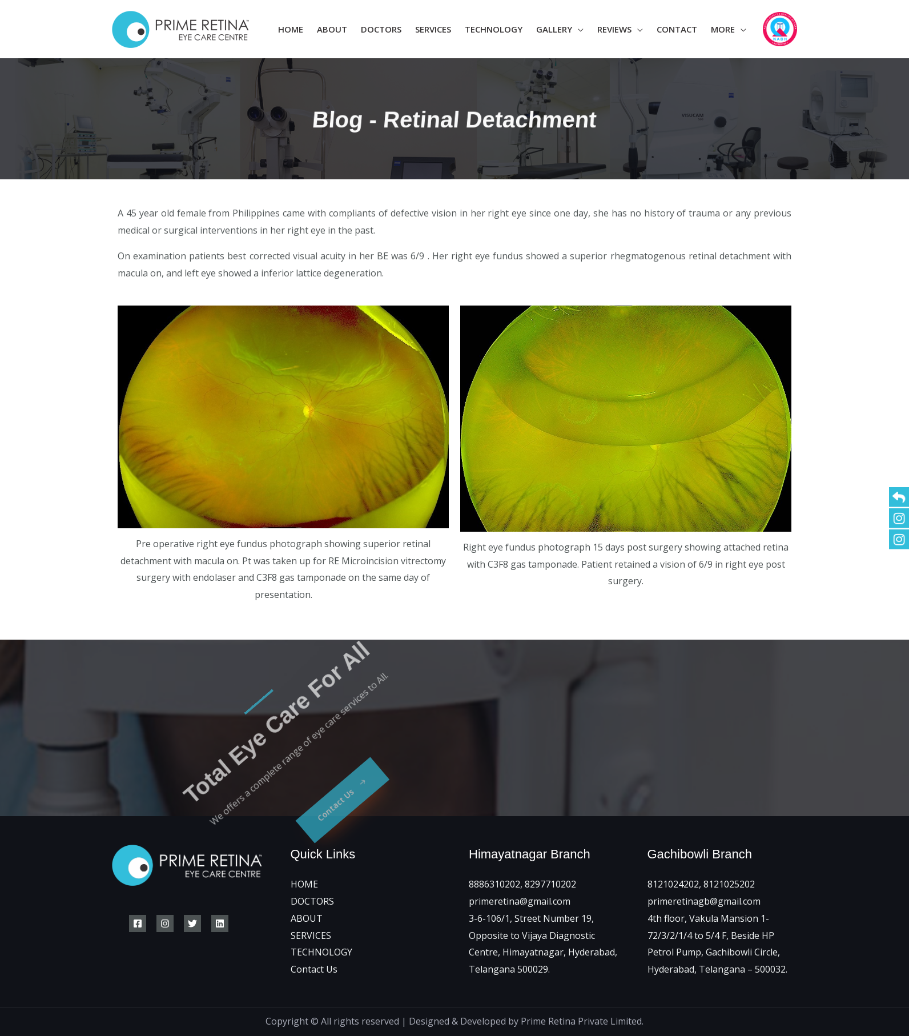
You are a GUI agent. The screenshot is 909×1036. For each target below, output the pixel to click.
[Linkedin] (219, 923)
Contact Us (314, 969)
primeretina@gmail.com (519, 901)
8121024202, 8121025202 (701, 884)
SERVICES (311, 935)
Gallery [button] (554, 29)
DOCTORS (312, 901)
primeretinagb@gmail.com (704, 901)
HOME (304, 884)
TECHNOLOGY (321, 952)
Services (433, 29)
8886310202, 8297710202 (522, 884)
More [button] (723, 29)
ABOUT (307, 918)
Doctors (381, 29)
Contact (677, 29)
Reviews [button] (614, 29)
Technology (493, 29)
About (332, 29)
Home (290, 29)
